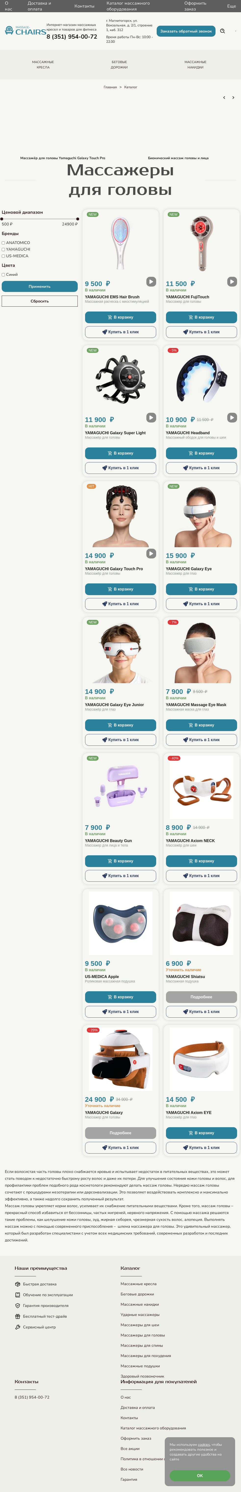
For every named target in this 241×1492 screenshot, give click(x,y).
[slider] (1, 219)
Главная (110, 87)
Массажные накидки (140, 1304)
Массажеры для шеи (140, 1325)
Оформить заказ (195, 6)
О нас (8, 6)
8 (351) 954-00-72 (32, 1397)
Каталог (130, 87)
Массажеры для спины (142, 1345)
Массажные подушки (140, 1366)
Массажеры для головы (143, 1335)
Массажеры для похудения (146, 1355)
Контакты (84, 6)
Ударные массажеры (140, 1314)
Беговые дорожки (137, 1294)
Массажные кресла (139, 1284)
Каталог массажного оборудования (128, 6)
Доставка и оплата (39, 6)
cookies (204, 1444)
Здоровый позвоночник (142, 1376)
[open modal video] (151, 282)
